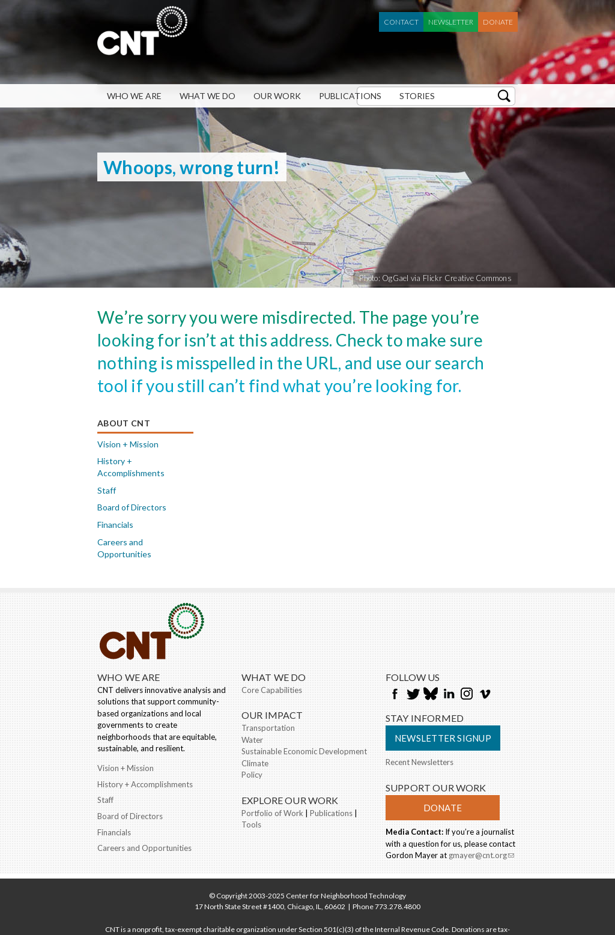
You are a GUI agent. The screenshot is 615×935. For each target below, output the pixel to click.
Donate (498, 21)
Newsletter (450, 21)
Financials (115, 524)
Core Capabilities (271, 690)
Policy (251, 774)
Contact (401, 21)
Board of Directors (131, 507)
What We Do (207, 96)
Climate (254, 763)
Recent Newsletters (419, 762)
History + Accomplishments (131, 467)
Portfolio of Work (272, 813)
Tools (251, 824)
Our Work (277, 96)
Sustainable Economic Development (304, 751)
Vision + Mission (128, 444)
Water (252, 740)
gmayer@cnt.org (481, 856)
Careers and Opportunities (124, 548)
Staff (106, 490)
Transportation (268, 728)
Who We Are (134, 96)
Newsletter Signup (443, 738)
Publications (350, 96)
